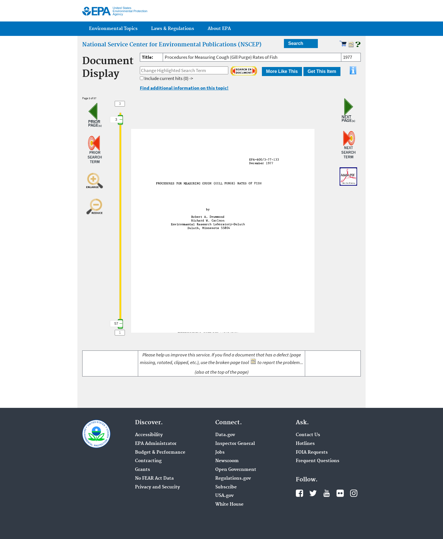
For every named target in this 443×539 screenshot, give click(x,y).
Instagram (353, 493)
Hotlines (305, 443)
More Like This (282, 71)
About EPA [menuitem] (219, 28)
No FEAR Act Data (154, 478)
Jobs (220, 452)
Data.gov (225, 435)
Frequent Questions (317, 461)
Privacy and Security (157, 487)
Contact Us (308, 435)
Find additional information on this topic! (184, 88)
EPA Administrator (156, 443)
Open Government (235, 469)
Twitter (313, 493)
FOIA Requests (312, 452)
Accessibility (149, 435)
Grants (142, 469)
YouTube (326, 493)
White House (229, 504)
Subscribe (226, 487)
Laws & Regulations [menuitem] (172, 28)
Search (295, 43)
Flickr (340, 493)
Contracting (148, 461)
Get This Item (322, 71)
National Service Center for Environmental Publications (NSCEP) (172, 44)
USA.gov (224, 495)
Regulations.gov (233, 478)
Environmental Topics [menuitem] (113, 28)
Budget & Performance (160, 452)
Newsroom (227, 461)
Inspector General (235, 443)
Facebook (299, 493)
